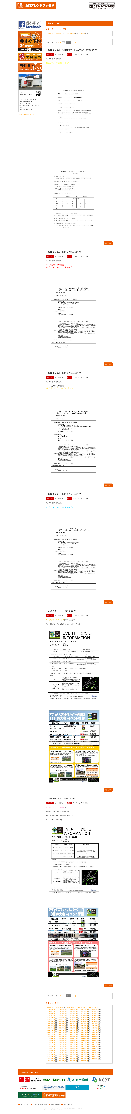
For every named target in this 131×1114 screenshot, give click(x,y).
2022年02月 (51, 1024)
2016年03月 (73, 1050)
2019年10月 (73, 1034)
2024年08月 (73, 1011)
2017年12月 (84, 1042)
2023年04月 (73, 1017)
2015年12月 (51, 1052)
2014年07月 (62, 1059)
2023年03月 (84, 1017)
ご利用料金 (95, 16)
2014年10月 (84, 1057)
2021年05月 (95, 1026)
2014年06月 (73, 1059)
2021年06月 (84, 1026)
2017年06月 (95, 1044)
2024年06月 (95, 1011)
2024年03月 (73, 1013)
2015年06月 (62, 1054)
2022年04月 (84, 1022)
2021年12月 (73, 1024)
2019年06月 (62, 1036)
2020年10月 (62, 1030)
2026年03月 (59, 1007)
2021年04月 (51, 1028)
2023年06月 (62, 1017)
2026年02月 (70, 1007)
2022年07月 (51, 1022)
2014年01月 (73, 1061)
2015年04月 (84, 1054)
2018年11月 (84, 1038)
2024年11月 (95, 1009)
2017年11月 (95, 1042)
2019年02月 (51, 1038)
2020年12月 (95, 1028)
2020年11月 (51, 1030)
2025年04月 (62, 1009)
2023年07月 (51, 1017)
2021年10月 (95, 1024)
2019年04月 (84, 1036)
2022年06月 (62, 1022)
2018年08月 (62, 1040)
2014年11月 (73, 1057)
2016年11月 (51, 1048)
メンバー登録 (82, 16)
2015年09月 (84, 1052)
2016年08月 (73, 1048)
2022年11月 (62, 1020)
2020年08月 (84, 1030)
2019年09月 (84, 1034)
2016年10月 (62, 1048)
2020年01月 (95, 1032)
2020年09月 (73, 1030)
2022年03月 (95, 1022)
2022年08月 (95, 1020)
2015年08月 (95, 1052)
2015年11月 (62, 1052)
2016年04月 (62, 1050)
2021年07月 (73, 1026)
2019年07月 (51, 1036)
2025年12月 (81, 1007)
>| (75, 42)
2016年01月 (95, 1050)
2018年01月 (73, 1042)
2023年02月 (95, 1017)
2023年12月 (51, 1015)
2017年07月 (84, 1044)
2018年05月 (95, 1040)
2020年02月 (84, 1032)
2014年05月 (84, 1059)
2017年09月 (62, 1044)
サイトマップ (25, 1104)
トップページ (23, 16)
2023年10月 (73, 1015)
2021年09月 (51, 1026)
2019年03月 (95, 1036)
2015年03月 (95, 1054)
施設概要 (107, 16)
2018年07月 (73, 1040)
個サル (44, 16)
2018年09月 (51, 1040)
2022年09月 (84, 1020)
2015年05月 (73, 1054)
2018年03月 (62, 1042)
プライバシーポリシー (40, 1104)
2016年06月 (95, 1048)
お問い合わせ (55, 1104)
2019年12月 (51, 1034)
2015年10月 (73, 1052)
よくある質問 (68, 1104)
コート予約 (68, 16)
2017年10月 (51, 1044)
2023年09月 (84, 1015)
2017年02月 (73, 1046)
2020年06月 (95, 1030)
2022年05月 (73, 1022)
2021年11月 (84, 1024)
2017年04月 (62, 1046)
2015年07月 (51, 1054)
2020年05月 (51, 1032)
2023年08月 (95, 1015)
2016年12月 (95, 1046)
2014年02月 (62, 1061)
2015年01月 (62, 1057)
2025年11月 (92, 1007)
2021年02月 (73, 1028)
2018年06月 (84, 1040)
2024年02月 (84, 1013)
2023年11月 (62, 1015)
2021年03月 (62, 1028)
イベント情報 (55, 16)
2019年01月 (62, 1038)
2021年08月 (62, 1026)
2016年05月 (51, 1050)
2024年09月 (62, 1011)
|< (58, 42)
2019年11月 (62, 1034)
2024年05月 (51, 1013)
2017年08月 (73, 1044)
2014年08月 (51, 1059)
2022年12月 (51, 1020)
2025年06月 (51, 1009)
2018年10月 (95, 1038)
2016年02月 (84, 1050)
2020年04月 (62, 1032)
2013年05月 (84, 1061)
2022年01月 (62, 1024)
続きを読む (108, 243)
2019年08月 (95, 1034)
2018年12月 (73, 1038)
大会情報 (33, 16)
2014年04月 (95, 1059)
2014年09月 (95, 1057)
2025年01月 (73, 1009)
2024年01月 (95, 1013)
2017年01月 (84, 1046)
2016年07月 (84, 1048)
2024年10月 (51, 1011)
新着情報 (58, 33)
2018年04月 (51, 1042)
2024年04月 (62, 1013)
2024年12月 (84, 1009)
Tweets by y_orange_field (26, 114)
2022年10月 (73, 1020)
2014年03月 (51, 1061)
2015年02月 (51, 1057)
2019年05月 (73, 1036)
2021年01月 (84, 1028)
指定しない (50, 33)
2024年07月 (84, 1011)
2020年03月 (73, 1032)
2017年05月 (51, 1046)
